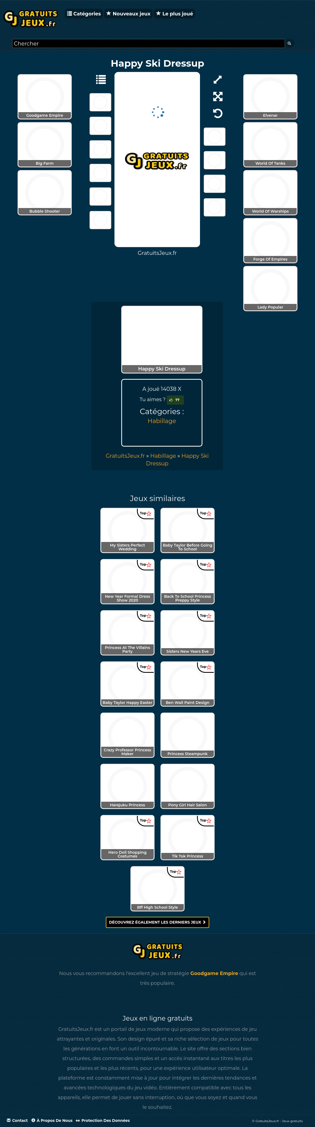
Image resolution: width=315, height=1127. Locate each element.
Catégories (84, 14)
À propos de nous (52, 1120)
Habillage (162, 421)
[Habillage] (98, 79)
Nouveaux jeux (128, 14)
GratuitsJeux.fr (125, 456)
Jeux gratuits (292, 1121)
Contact (17, 1120)
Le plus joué (174, 14)
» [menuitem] (128, 456)
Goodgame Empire (214, 973)
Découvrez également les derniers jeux (157, 922)
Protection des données (103, 1120)
